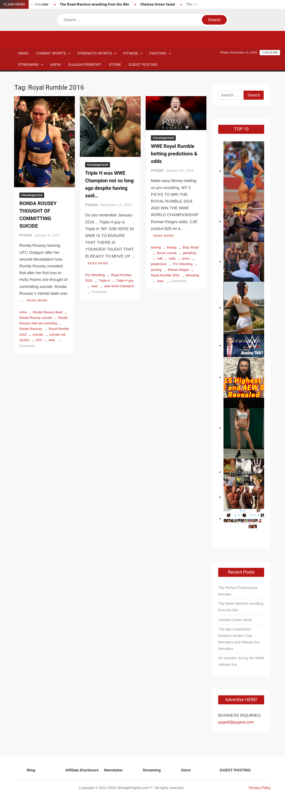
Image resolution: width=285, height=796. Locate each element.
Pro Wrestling (95, 275)
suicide (38, 334)
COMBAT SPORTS (51, 53)
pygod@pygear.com (236, 722)
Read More (37, 300)
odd (159, 258)
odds (172, 258)
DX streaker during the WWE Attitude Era (241, 661)
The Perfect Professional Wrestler (237, 591)
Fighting (157, 53)
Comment (27, 346)
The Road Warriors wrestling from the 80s (97, 4)
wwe (51, 340)
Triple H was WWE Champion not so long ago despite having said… (109, 184)
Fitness (130, 53)
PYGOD (25, 235)
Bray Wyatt (191, 247)
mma (23, 312)
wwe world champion (119, 286)
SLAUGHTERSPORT (84, 65)
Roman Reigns (178, 270)
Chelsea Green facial (160, 4)
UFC (39, 340)
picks (186, 258)
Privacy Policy (260, 788)
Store (186, 770)
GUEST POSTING (143, 65)
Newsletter (113, 770)
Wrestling (192, 275)
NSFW (55, 65)
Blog (31, 770)
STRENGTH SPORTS (94, 53)
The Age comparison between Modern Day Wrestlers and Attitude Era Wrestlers (239, 639)
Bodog (171, 247)
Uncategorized (31, 195)
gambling (189, 253)
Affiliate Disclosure (82, 770)
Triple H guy (125, 280)
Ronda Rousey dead (47, 312)
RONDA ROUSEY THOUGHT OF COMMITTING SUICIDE (37, 215)
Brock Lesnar (167, 253)
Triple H (104, 280)
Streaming (28, 65)
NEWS (23, 53)
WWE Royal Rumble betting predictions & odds (174, 154)
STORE (115, 65)
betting (156, 247)
